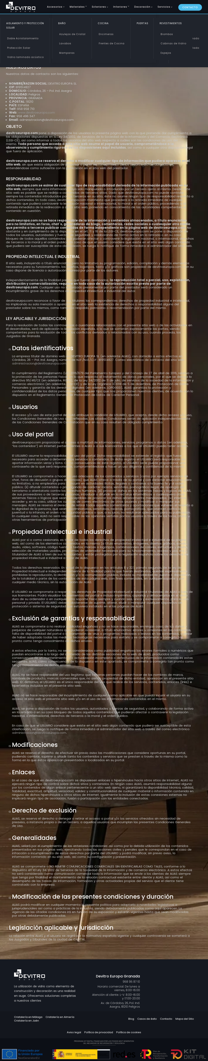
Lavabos (65, 43)
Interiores (120, 6)
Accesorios (54, 6)
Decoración (142, 6)
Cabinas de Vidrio (173, 43)
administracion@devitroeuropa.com (39, 363)
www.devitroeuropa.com (36, 112)
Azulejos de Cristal (72, 34)
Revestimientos (171, 23)
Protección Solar (18, 48)
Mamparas (67, 53)
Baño (62, 23)
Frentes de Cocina (111, 43)
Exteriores (99, 6)
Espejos (166, 53)
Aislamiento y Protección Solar (25, 25)
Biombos (167, 34)
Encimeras (106, 34)
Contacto (190, 7)
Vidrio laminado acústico (25, 57)
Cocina (103, 23)
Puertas (142, 23)
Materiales (77, 6)
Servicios (164, 6)
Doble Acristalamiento (23, 38)
